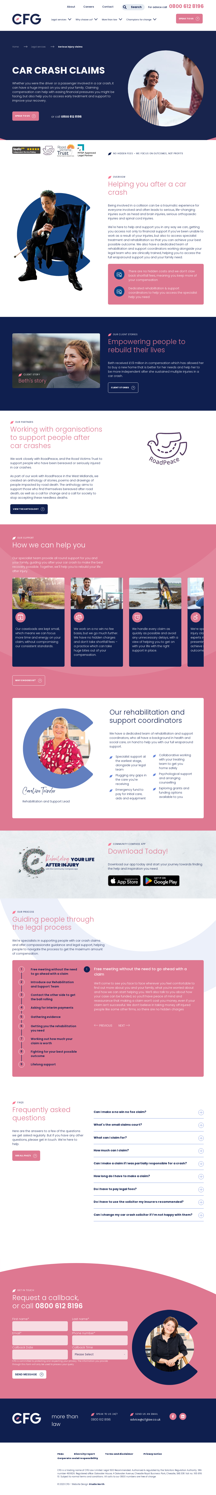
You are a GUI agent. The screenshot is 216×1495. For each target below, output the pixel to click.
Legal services (58, 19)
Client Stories (120, 387)
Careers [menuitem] (88, 6)
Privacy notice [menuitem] (152, 1453)
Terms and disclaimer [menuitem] (119, 1453)
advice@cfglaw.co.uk (145, 1419)
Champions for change (138, 19)
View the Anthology (26, 509)
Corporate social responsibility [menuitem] (77, 1458)
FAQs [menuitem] (60, 1453)
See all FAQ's (22, 1156)
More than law (109, 19)
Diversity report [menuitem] (84, 1453)
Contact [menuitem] (108, 6)
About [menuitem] (71, 6)
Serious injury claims (70, 46)
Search (136, 7)
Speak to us (186, 18)
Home (15, 46)
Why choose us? (84, 19)
